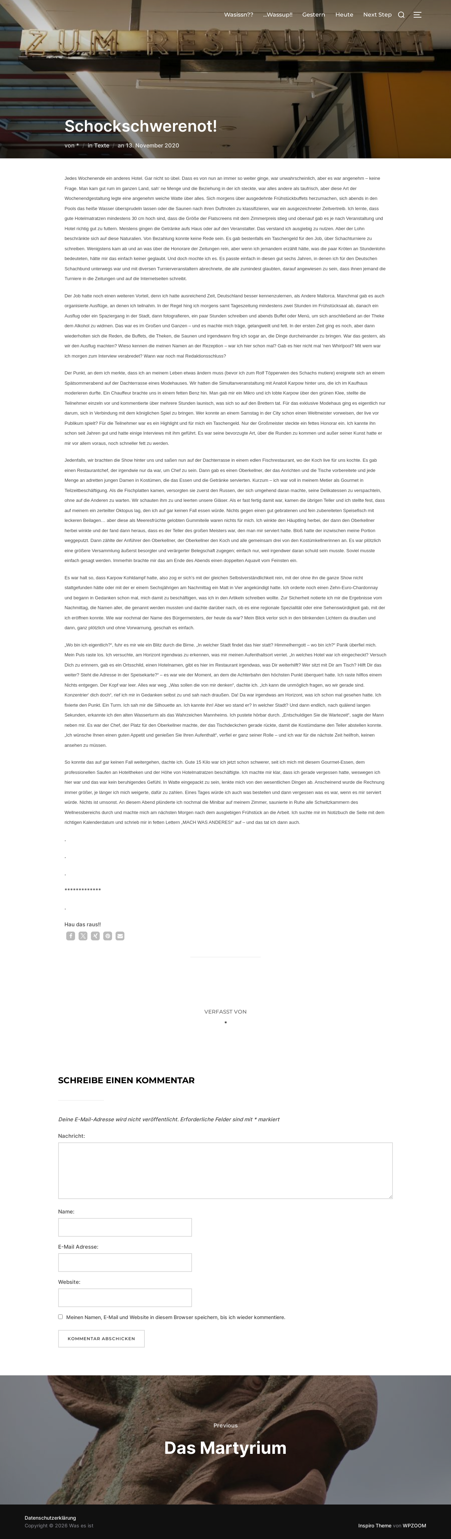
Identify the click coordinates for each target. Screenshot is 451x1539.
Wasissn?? (238, 14)
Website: (69, 1282)
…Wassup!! (277, 14)
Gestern (313, 14)
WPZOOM (414, 1525)
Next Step (377, 14)
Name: (66, 1211)
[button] (70, 936)
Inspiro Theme (374, 1525)
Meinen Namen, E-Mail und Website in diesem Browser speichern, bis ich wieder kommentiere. (175, 1317)
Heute (344, 14)
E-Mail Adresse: (78, 1246)
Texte (101, 145)
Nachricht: (71, 1136)
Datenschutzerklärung (50, 1518)
